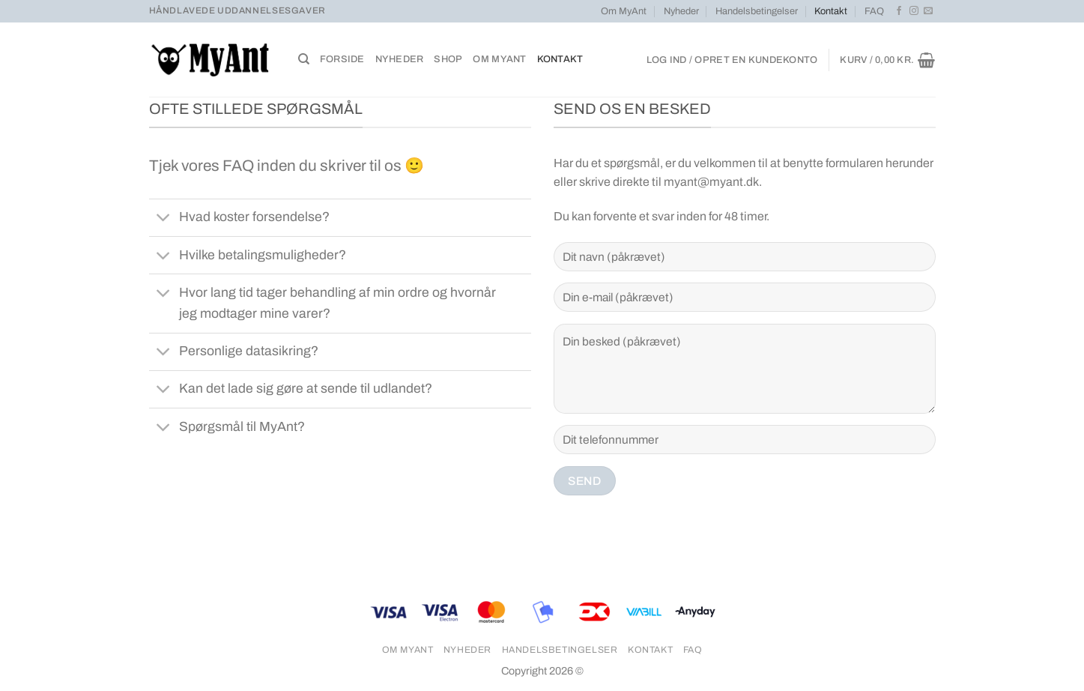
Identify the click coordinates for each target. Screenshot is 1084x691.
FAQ (874, 11)
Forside (342, 59)
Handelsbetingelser (756, 11)
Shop (448, 59)
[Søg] (303, 59)
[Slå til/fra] (163, 219)
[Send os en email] (928, 11)
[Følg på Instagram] (913, 11)
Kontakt (830, 11)
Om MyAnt (624, 11)
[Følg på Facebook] (898, 11)
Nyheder (681, 11)
